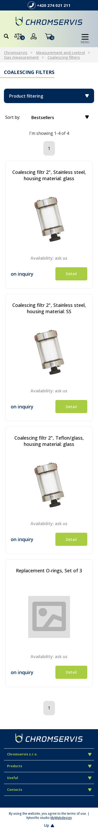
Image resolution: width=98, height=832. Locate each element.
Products (49, 766)
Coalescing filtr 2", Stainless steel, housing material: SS (49, 308)
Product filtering (49, 96)
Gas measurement (21, 57)
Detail (71, 273)
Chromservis (15, 52)
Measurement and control (60, 52)
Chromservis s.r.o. (49, 754)
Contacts (49, 789)
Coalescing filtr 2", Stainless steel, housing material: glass (49, 175)
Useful (49, 778)
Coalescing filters (64, 57)
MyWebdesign (61, 817)
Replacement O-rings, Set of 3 (49, 570)
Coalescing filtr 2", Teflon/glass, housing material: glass (49, 441)
